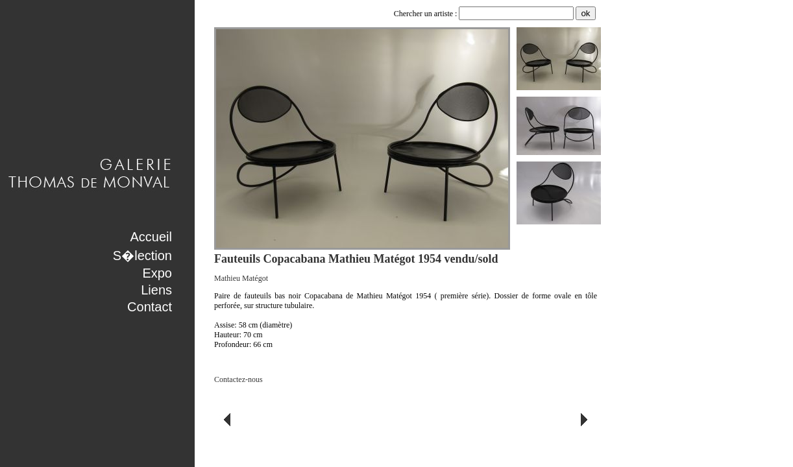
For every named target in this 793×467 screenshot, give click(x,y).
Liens (156, 290)
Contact (149, 307)
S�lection (142, 255)
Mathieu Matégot (241, 278)
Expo (157, 273)
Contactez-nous (238, 379)
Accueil (151, 237)
